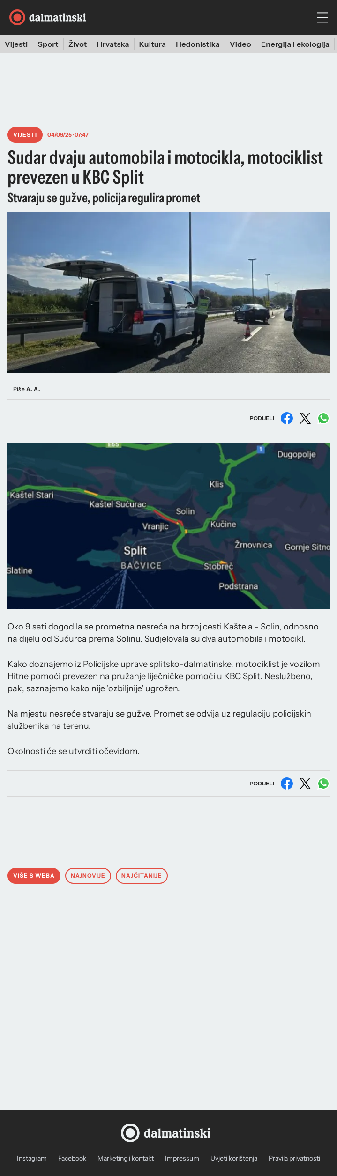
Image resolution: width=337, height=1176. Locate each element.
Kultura (152, 44)
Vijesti (16, 44)
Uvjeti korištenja (233, 1158)
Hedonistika (198, 44)
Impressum (182, 1158)
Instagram (32, 1158)
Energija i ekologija (295, 44)
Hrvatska (113, 44)
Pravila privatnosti (294, 1158)
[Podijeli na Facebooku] (287, 418)
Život (77, 44)
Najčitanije (141, 875)
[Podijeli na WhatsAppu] (323, 418)
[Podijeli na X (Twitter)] (305, 418)
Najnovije (88, 875)
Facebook (72, 1158)
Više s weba (34, 875)
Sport (48, 44)
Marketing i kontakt (125, 1158)
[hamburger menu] (322, 17)
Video (240, 44)
